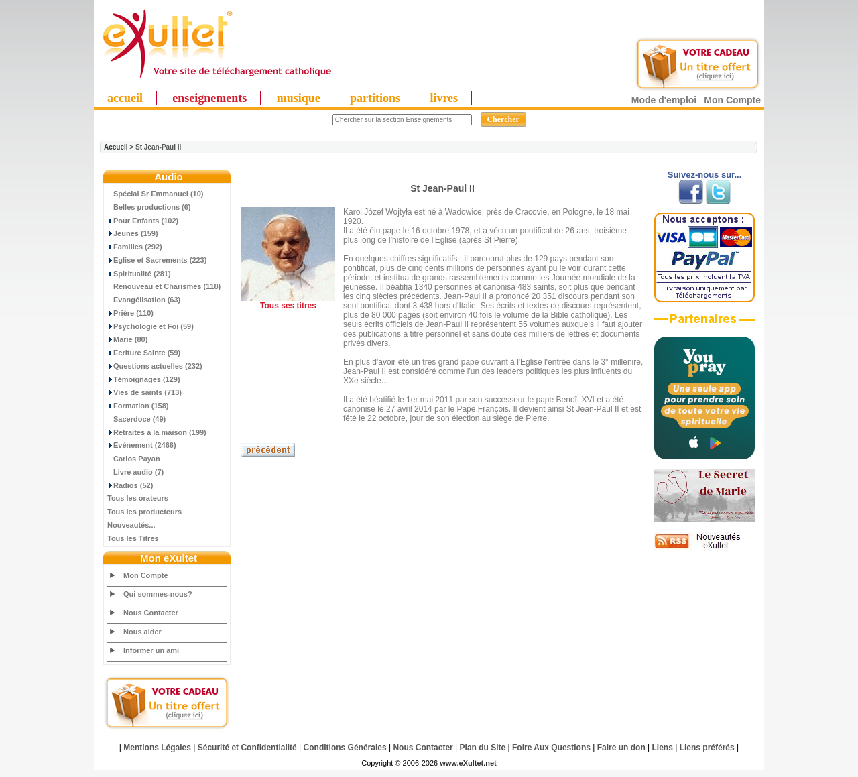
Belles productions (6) (149, 207)
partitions (375, 98)
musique (298, 98)
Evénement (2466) (141, 445)
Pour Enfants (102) (142, 221)
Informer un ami (151, 650)
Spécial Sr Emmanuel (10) (155, 194)
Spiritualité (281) (139, 274)
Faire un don (621, 747)
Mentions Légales (157, 747)
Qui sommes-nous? (157, 594)
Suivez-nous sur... (705, 175)
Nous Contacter (150, 613)
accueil (125, 98)
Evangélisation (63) (143, 300)
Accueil (116, 147)
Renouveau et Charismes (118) (164, 286)
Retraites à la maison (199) (156, 432)
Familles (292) (134, 247)
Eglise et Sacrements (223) (156, 260)
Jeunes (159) (132, 233)
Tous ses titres (288, 305)
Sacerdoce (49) (136, 419)
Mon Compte (732, 100)
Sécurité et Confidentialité (247, 747)
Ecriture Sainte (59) (143, 353)
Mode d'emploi (663, 100)
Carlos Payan (133, 459)
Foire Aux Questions (551, 747)
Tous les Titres (133, 538)
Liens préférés (707, 747)
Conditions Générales (345, 747)
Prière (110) (130, 313)
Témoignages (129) (143, 379)
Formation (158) (138, 406)
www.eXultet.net (468, 763)
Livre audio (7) (135, 472)
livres (444, 98)
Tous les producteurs (144, 511)
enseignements (209, 98)
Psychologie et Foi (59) (150, 326)
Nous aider (142, 631)
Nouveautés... (131, 525)
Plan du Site (483, 747)
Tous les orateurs (137, 498)
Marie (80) (127, 339)
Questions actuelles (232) (154, 366)
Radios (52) (130, 485)
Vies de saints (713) (144, 392)
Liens (662, 747)
